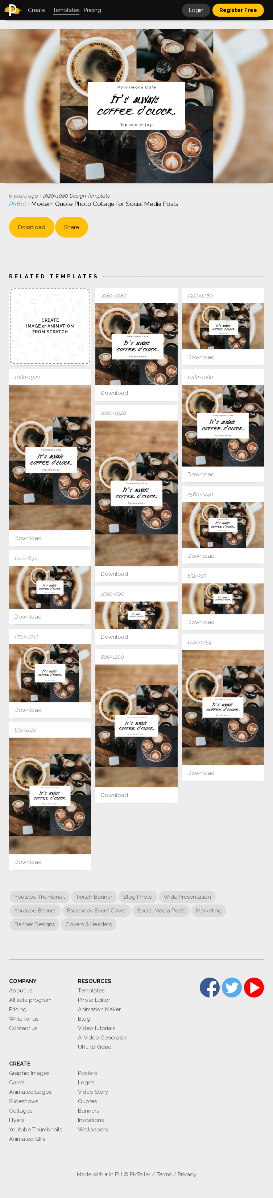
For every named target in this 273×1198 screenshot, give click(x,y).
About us (20, 990)
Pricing (17, 1009)
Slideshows (23, 1101)
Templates (91, 990)
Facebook (210, 987)
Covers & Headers (89, 924)
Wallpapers (93, 1129)
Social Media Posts (161, 910)
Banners (88, 1111)
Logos (86, 1082)
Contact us (23, 1028)
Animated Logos (30, 1092)
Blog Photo (138, 897)
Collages (20, 1111)
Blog (84, 1019)
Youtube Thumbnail (40, 897)
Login (196, 10)
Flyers (16, 1120)
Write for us (23, 1019)
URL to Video (95, 1047)
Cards (16, 1082)
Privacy (187, 1174)
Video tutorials (96, 1028)
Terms (164, 1174)
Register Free (238, 10)
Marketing (209, 910)
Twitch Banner (94, 897)
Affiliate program (30, 1000)
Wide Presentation (187, 897)
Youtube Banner (35, 910)
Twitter (232, 987)
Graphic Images (29, 1073)
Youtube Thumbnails (35, 1129)
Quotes (87, 1101)
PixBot (18, 203)
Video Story (93, 1092)
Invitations (91, 1120)
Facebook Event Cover (96, 910)
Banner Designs (35, 924)
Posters (87, 1073)
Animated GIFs (27, 1139)
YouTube (254, 987)
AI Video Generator (102, 1037)
